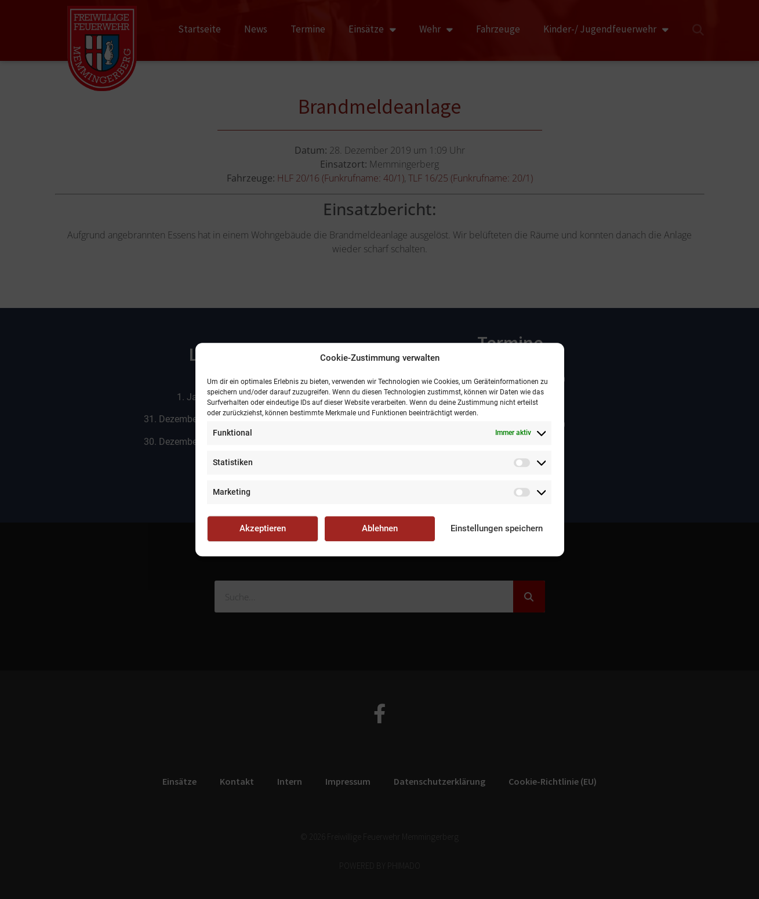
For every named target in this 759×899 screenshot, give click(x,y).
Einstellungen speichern (497, 528)
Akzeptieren (262, 528)
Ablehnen (380, 528)
